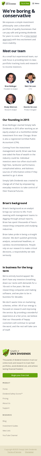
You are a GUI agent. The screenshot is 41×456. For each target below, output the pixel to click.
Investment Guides (10, 426)
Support (6, 408)
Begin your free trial (20, 375)
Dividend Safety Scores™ (13, 394)
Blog (4, 421)
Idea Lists (6, 430)
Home (5, 389)
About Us (6, 403)
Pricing (5, 398)
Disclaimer (29, 452)
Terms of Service (14, 452)
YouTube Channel (10, 435)
